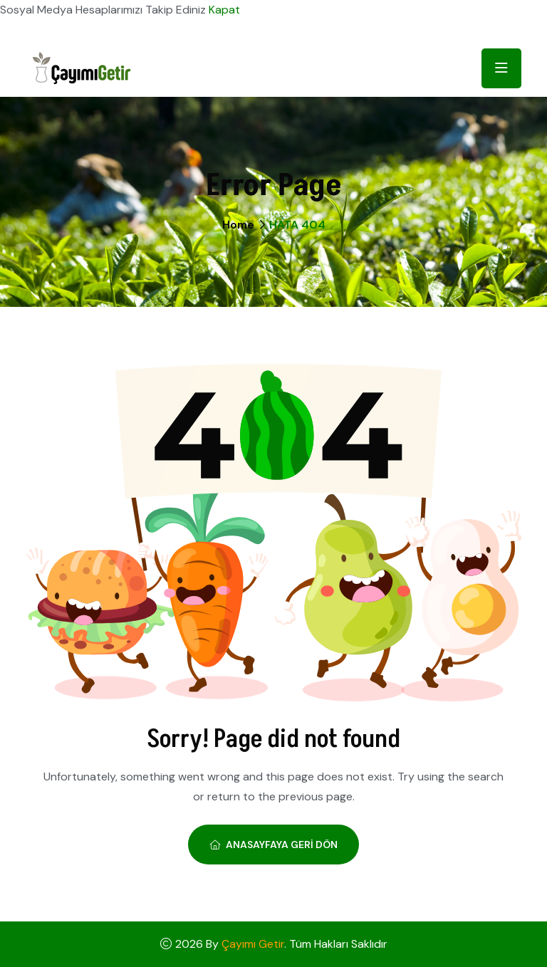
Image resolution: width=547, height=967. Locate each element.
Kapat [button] (224, 9)
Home (238, 224)
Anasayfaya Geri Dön (273, 844)
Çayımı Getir (253, 943)
